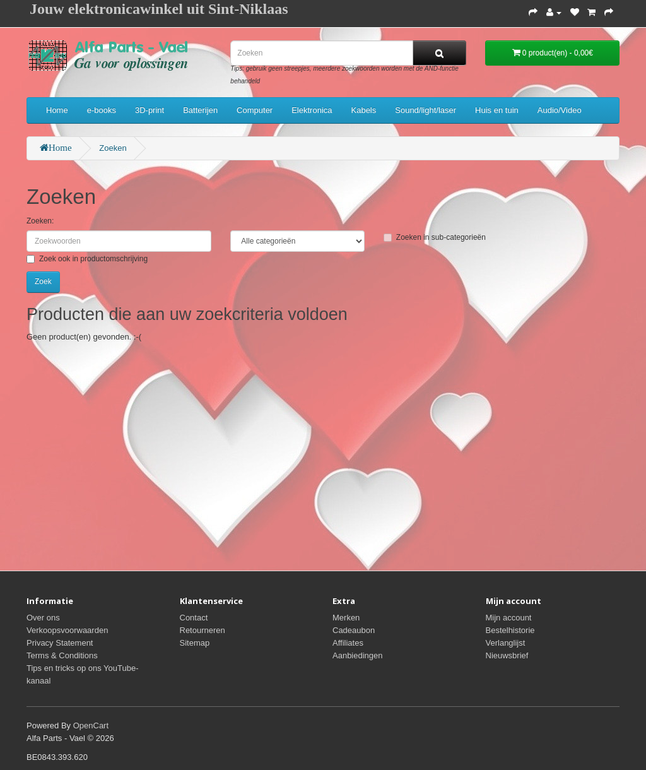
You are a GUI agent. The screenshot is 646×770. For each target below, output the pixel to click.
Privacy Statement (59, 643)
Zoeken (112, 148)
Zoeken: (40, 220)
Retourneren (202, 630)
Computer (255, 110)
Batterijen (200, 110)
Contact (194, 617)
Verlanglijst (506, 643)
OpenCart (91, 725)
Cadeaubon (353, 630)
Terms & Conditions (62, 655)
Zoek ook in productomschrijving (87, 258)
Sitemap (195, 643)
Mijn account (509, 617)
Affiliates (347, 643)
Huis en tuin (497, 110)
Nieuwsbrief (507, 655)
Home (57, 110)
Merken (346, 617)
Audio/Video (559, 110)
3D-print (149, 110)
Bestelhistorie (510, 630)
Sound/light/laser (425, 110)
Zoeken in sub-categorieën (435, 237)
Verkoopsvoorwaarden (67, 630)
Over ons (43, 617)
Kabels (364, 110)
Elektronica (311, 110)
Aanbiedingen (357, 655)
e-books (101, 110)
